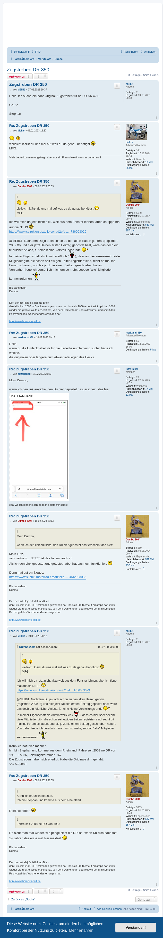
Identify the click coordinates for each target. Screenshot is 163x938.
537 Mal (149, 224)
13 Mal (149, 162)
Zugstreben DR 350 (28, 69)
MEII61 (130, 84)
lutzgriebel (132, 369)
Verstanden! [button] (136, 928)
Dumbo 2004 (133, 205)
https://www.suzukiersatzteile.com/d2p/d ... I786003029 (47, 231)
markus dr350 (134, 332)
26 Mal (129, 168)
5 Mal (153, 349)
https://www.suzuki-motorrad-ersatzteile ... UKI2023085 (47, 577)
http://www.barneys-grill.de (25, 321)
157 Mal (130, 230)
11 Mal (129, 394)
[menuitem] (36, 52)
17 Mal (149, 389)
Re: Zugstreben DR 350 (29, 125)
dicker (129, 142)
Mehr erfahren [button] (81, 930)
